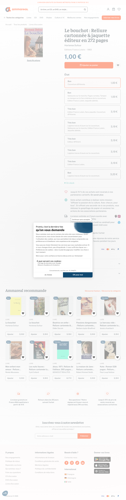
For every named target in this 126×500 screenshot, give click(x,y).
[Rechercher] (63, 9)
